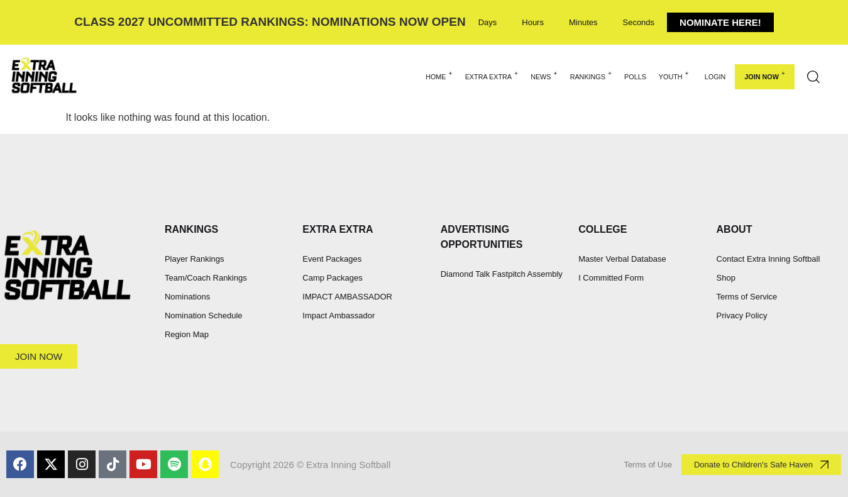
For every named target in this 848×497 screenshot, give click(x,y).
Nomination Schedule (204, 315)
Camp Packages (332, 277)
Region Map (187, 334)
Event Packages (331, 259)
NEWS (544, 75)
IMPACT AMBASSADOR (347, 296)
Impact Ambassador (338, 315)
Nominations (187, 296)
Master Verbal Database (622, 259)
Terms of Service (747, 296)
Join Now (764, 75)
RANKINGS (591, 75)
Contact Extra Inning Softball (768, 259)
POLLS (635, 77)
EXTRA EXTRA (491, 75)
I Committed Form (611, 277)
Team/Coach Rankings (206, 277)
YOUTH (674, 75)
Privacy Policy (742, 315)
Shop (726, 277)
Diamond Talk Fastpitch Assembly (502, 274)
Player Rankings (194, 259)
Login (715, 77)
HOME (439, 75)
